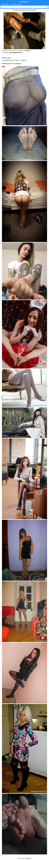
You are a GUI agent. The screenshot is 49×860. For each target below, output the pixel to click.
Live (11, 4)
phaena (12, 60)
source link (27, 50)
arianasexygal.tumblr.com (15, 52)
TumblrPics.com (24, 2)
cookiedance (23, 60)
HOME (2, 4)
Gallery (15, 4)
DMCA (7, 4)
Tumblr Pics (28, 858)
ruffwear (17, 60)
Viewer (20, 4)
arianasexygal (5, 60)
